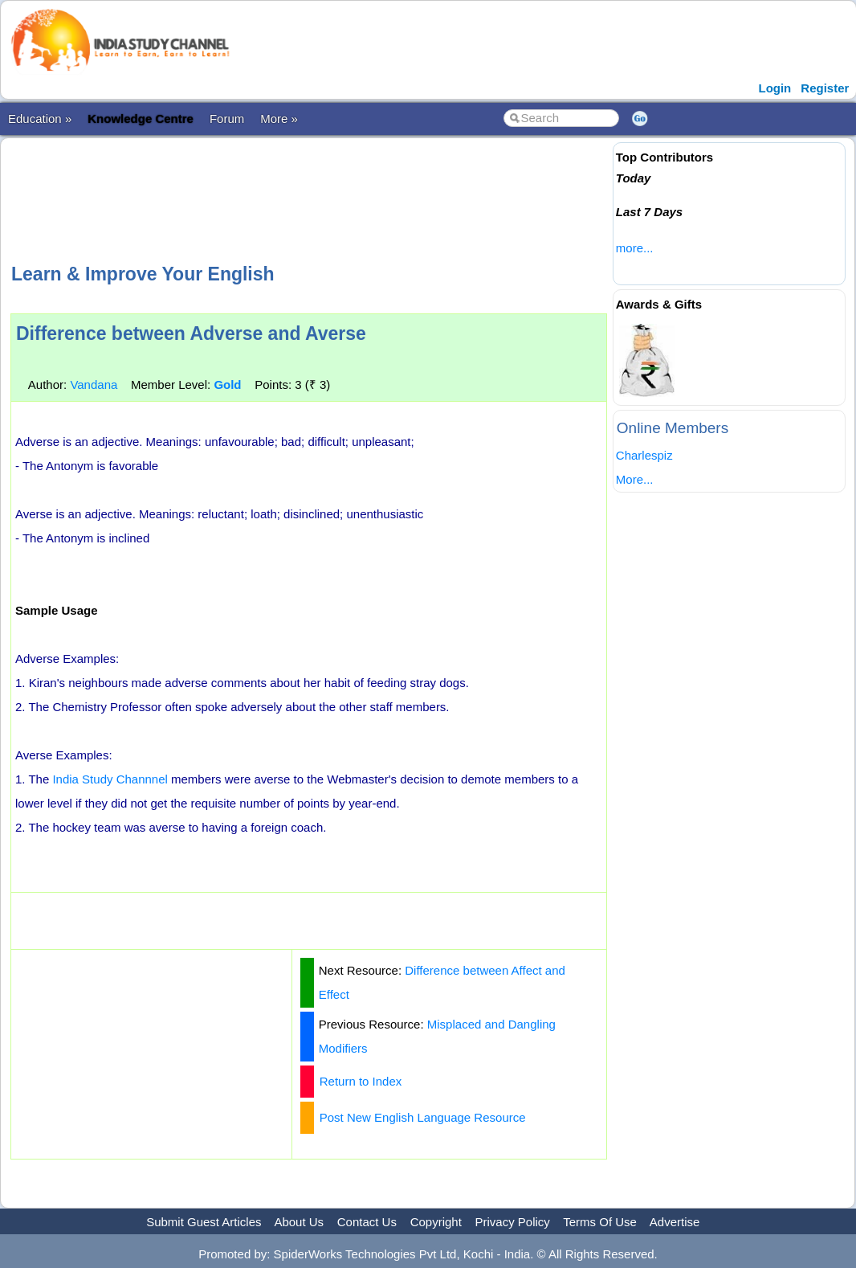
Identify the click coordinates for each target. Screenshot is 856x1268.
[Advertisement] (308, 198)
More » (279, 118)
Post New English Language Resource (423, 1117)
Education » (39, 118)
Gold (227, 384)
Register (825, 88)
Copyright (436, 1222)
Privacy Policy (512, 1222)
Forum (227, 118)
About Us (299, 1222)
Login (774, 88)
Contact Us (367, 1222)
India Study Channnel (109, 779)
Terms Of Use (600, 1222)
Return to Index (361, 1081)
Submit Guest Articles (203, 1222)
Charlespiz (644, 455)
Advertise (675, 1222)
